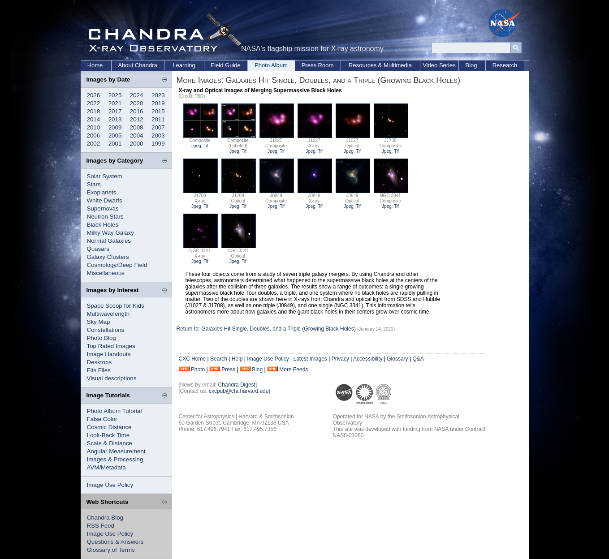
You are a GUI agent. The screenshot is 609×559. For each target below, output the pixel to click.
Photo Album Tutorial (114, 411)
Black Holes (102, 224)
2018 (93, 111)
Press (228, 369)
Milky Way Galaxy (110, 232)
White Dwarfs (104, 200)
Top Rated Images (111, 346)
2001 (115, 143)
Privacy (340, 359)
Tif (205, 145)
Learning (184, 65)
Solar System (104, 176)
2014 (93, 119)
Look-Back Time (108, 435)
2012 (136, 119)
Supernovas (103, 208)
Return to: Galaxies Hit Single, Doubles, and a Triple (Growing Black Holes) (267, 329)
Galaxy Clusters (108, 257)
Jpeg (196, 145)
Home (95, 65)
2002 (93, 143)
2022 (93, 103)
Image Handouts (109, 354)
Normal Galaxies (109, 240)
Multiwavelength (108, 313)
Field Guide (225, 65)
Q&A (417, 359)
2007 (158, 127)
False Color (102, 419)
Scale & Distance (110, 443)
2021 (115, 103)
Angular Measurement (116, 451)
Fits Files (99, 370)
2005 (115, 135)
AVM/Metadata (106, 467)
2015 (158, 111)
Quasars (98, 248)
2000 (136, 143)
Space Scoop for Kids (115, 305)
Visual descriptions (112, 378)
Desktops (99, 362)
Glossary (397, 359)
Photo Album (271, 65)
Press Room (318, 65)
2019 (158, 103)
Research (505, 65)
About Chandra (137, 65)
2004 (136, 135)
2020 (136, 103)
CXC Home (192, 359)
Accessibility (367, 359)
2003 (158, 135)
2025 (115, 95)
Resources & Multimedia (380, 65)
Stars (94, 184)
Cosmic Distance (109, 427)
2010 (93, 127)
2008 (136, 127)
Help (237, 359)
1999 (158, 143)
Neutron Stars (105, 216)
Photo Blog (101, 338)
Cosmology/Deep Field (117, 265)
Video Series (439, 65)
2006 (93, 135)
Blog (471, 65)
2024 (136, 95)
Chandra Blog (105, 517)
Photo (198, 369)
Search (218, 359)
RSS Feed (101, 525)
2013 (115, 119)
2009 (115, 127)
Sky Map (98, 321)
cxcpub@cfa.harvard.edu (239, 391)
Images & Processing (115, 459)
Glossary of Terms (111, 549)
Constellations (106, 330)
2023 (158, 95)
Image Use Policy (110, 485)
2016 (136, 111)
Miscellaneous (106, 273)
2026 (93, 95)
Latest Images (310, 359)
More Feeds (293, 369)
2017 (115, 111)
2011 (158, 119)
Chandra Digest (236, 385)
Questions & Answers (115, 541)
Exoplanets (102, 192)
